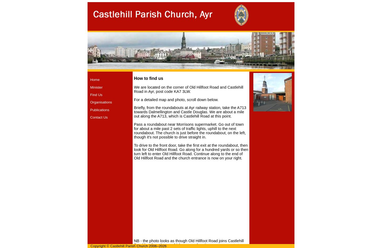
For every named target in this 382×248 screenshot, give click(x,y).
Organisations (101, 102)
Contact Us (99, 117)
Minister (96, 87)
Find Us (96, 95)
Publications (99, 110)
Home (95, 80)
